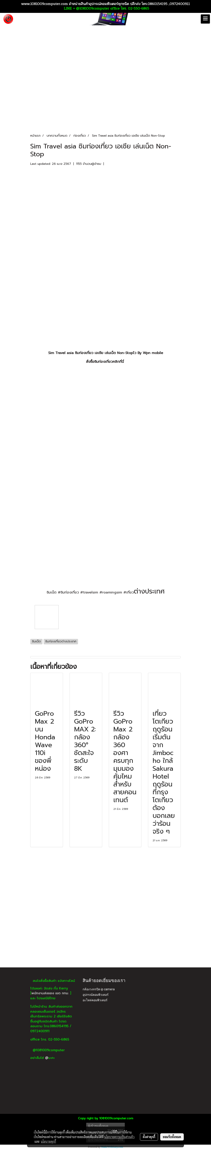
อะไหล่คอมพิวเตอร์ (95, 1000)
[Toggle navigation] (205, 19)
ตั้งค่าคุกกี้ (149, 1137)
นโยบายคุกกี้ (48, 1141)
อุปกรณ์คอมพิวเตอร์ (96, 994)
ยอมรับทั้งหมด (172, 1137)
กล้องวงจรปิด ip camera (99, 989)
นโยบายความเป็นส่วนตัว (119, 1137)
